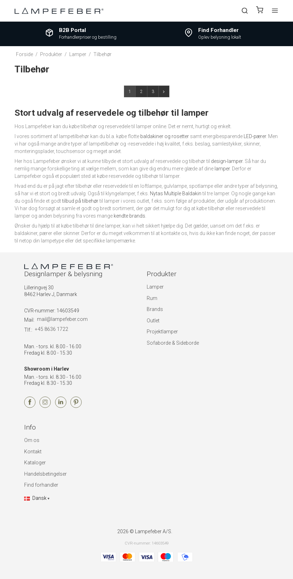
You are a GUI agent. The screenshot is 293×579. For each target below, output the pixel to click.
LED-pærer (255, 136)
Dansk (35, 498)
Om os (31, 440)
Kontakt (33, 451)
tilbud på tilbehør (80, 201)
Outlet (153, 320)
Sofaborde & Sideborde (173, 343)
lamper (222, 168)
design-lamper (227, 161)
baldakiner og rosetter (164, 136)
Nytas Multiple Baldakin (175, 193)
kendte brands (129, 216)
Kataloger (35, 462)
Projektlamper (162, 331)
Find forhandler (41, 485)
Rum (152, 298)
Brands (155, 309)
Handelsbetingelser (45, 474)
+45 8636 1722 (51, 329)
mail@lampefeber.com (62, 319)
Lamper (155, 287)
